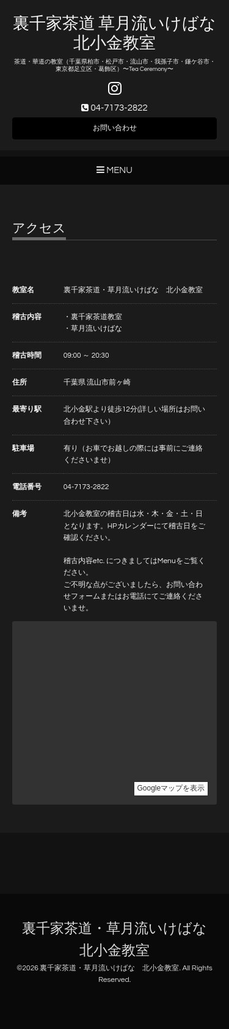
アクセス (39, 228)
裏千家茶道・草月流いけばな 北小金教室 (109, 968)
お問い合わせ (115, 128)
